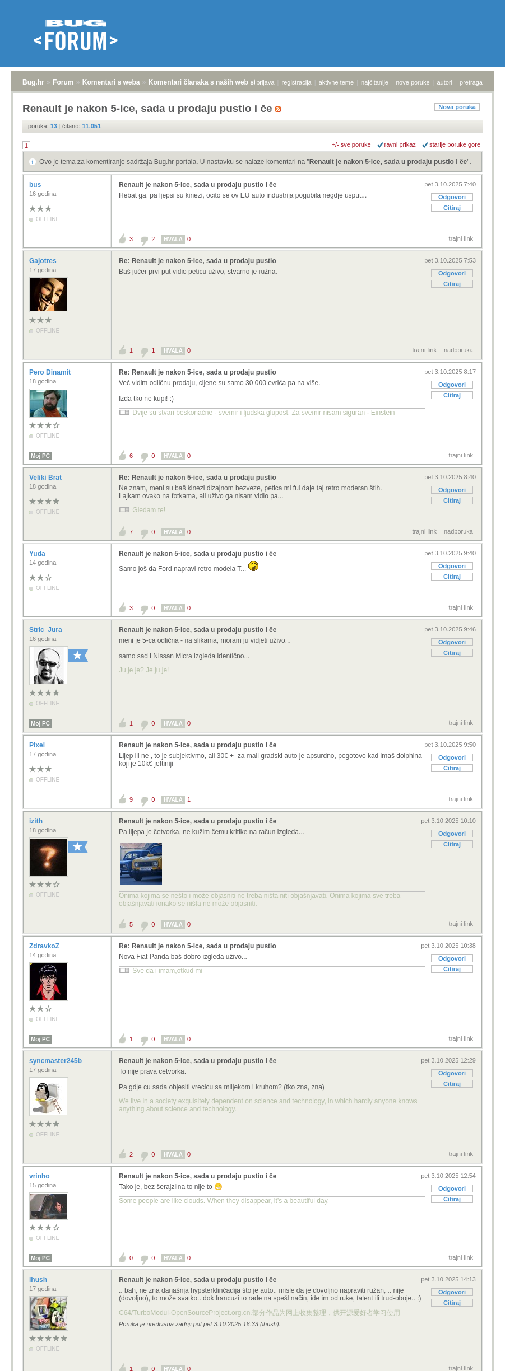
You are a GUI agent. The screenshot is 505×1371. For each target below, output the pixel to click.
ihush (39, 1280)
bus (36, 185)
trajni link (461, 238)
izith (36, 821)
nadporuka (458, 350)
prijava (265, 82)
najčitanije (374, 82)
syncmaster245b (56, 1061)
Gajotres (43, 261)
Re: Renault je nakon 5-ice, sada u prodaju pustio (197, 261)
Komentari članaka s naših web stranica (212, 82)
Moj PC (40, 456)
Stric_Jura (46, 630)
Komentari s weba (111, 82)
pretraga (471, 82)
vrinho (40, 1176)
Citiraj (452, 207)
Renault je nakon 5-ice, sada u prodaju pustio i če (388, 162)
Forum (63, 82)
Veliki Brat (46, 477)
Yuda (38, 554)
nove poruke (413, 82)
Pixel (38, 745)
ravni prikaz (400, 144)
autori (445, 82)
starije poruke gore (454, 144)
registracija (297, 82)
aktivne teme (336, 82)
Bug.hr (33, 82)
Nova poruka (457, 107)
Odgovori (452, 197)
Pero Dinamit (50, 372)
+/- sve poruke (351, 144)
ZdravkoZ (45, 946)
